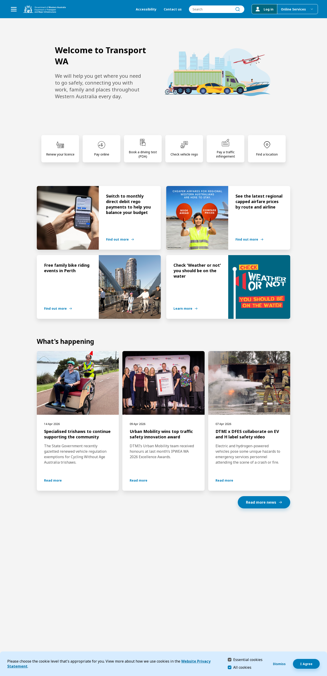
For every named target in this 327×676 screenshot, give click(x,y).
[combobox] (216, 9)
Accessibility (146, 9)
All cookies (242, 667)
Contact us (173, 9)
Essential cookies (248, 659)
